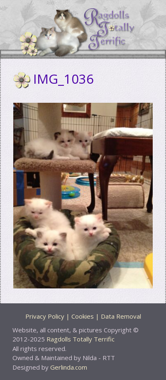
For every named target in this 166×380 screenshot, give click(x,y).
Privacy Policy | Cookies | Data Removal (83, 316)
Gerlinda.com (68, 367)
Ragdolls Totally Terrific (80, 339)
